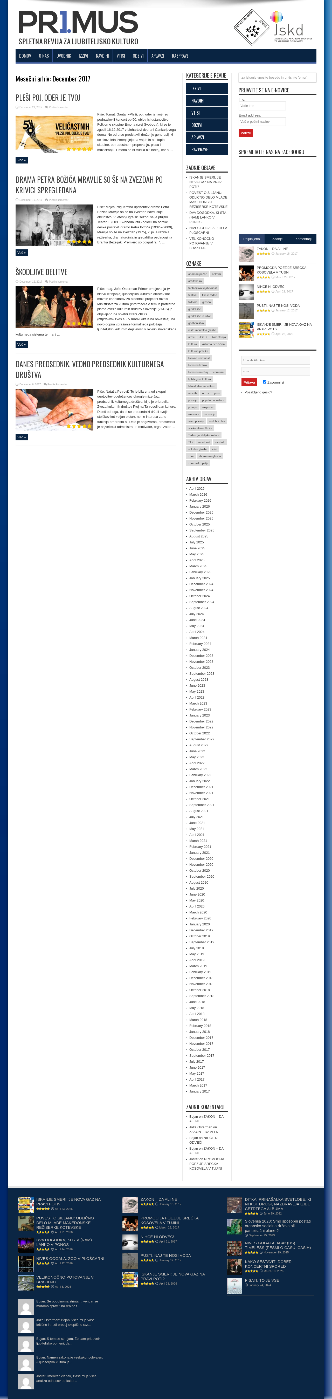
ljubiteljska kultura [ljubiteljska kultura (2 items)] (199, 379)
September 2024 (201, 602)
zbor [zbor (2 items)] (191, 456)
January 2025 (199, 578)
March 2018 (198, 1020)
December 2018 (201, 978)
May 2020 (196, 900)
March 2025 (198, 566)
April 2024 (197, 632)
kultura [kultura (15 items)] (192, 344)
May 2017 (196, 1073)
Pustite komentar (58, 107)
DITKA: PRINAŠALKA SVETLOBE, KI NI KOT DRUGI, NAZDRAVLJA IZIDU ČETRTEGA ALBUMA (278, 1204)
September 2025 (201, 530)
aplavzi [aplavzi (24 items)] (216, 274)
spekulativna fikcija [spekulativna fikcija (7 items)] (200, 428)
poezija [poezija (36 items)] (192, 400)
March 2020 (198, 912)
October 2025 (199, 524)
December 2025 (201, 512)
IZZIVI (196, 88)
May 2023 (196, 691)
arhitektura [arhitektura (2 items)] (195, 281)
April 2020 (197, 906)
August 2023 (198, 679)
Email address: (250, 115)
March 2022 (198, 769)
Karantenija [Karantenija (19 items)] (218, 337)
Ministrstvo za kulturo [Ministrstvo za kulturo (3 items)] (201, 386)
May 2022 (196, 757)
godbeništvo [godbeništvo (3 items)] (196, 323)
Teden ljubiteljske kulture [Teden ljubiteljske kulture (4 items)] (203, 435)
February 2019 (200, 972)
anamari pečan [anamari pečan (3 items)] (197, 274)
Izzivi (83, 56)
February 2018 (200, 1026)
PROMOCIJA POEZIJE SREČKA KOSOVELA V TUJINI (206, 1163)
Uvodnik (64, 56)
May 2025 (196, 554)
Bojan (193, 1138)
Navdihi (102, 56)
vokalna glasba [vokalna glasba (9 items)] (197, 449)
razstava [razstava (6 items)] (193, 414)
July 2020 (196, 888)
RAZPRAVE (199, 149)
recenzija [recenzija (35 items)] (209, 414)
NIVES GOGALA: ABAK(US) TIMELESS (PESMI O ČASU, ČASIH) (278, 1245)
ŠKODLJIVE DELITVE (41, 272)
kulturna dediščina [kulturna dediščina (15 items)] (213, 344)
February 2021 (200, 847)
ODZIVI (196, 125)
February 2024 (200, 644)
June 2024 (197, 620)
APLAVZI (197, 137)
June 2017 (197, 1067)
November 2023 (201, 662)
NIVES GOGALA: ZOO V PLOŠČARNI (70, 1258)
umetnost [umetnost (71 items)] (204, 442)
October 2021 (199, 799)
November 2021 (201, 793)
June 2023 (197, 685)
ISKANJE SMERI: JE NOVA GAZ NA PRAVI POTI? (206, 182)
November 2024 (201, 590)
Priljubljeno (251, 239)
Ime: (242, 99)
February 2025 (200, 572)
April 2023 (197, 697)
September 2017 (201, 1055)
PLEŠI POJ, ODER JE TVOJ (48, 97)
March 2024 (198, 638)
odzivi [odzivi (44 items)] (205, 393)
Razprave (180, 56)
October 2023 (199, 668)
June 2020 (197, 894)
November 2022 (201, 727)
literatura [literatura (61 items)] (218, 372)
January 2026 (199, 506)
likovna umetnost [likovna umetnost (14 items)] (199, 358)
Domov (25, 56)
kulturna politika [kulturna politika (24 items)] (198, 351)
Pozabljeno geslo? (258, 392)
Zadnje (277, 239)
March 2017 (198, 1085)
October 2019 (199, 936)
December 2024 (201, 584)
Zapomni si (273, 382)
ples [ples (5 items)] (216, 393)
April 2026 (197, 488)
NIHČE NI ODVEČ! (271, 287)
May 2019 (196, 954)
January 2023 (199, 715)
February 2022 (200, 775)
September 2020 (201, 876)
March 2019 (198, 966)
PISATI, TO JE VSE (262, 1280)
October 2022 (199, 733)
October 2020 (199, 870)
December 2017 (201, 1038)
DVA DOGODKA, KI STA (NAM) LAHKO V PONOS (207, 217)
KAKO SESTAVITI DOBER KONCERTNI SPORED (268, 1263)
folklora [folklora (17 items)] (192, 302)
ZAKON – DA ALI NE (205, 1132)
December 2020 (201, 859)
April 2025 (197, 560)
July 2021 (196, 817)
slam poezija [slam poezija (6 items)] (196, 421)
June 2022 (197, 751)
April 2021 (197, 835)
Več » (21, 160)
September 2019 (201, 942)
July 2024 (196, 614)
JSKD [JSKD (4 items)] (202, 337)
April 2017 (197, 1079)
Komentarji (303, 239)
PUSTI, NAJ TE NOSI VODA (278, 306)
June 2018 (197, 1002)
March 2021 (198, 841)
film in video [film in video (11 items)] (209, 295)
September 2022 (201, 739)
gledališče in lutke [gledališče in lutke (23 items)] (199, 316)
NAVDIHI (197, 101)
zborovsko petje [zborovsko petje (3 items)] (198, 463)
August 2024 (198, 608)
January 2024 (199, 650)
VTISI (195, 113)
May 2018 (196, 1008)
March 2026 (198, 494)
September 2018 (201, 996)
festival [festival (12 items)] (192, 295)
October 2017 (199, 1050)
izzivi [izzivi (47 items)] (191, 337)
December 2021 (201, 787)
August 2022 (198, 745)
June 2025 (197, 548)
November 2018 (201, 984)
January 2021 (199, 853)
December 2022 (201, 721)
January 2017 (199, 1091)
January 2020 (199, 924)
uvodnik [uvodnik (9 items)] (220, 442)
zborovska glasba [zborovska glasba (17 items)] (210, 456)
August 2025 (198, 536)
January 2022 (199, 781)
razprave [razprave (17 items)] (207, 407)
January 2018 (199, 1032)
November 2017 (201, 1044)
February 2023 (200, 709)
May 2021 (196, 829)
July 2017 (196, 1061)
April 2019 (197, 960)
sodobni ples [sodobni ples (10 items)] (217, 421)
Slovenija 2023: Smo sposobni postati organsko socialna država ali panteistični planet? (278, 1226)
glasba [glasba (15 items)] (206, 302)
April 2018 (197, 1014)
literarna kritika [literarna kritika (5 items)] (197, 365)
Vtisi (121, 56)
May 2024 (196, 626)
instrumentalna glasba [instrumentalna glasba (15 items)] (202, 330)
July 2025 (196, 542)
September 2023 (201, 673)
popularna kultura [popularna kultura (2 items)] (213, 400)
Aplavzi (157, 56)
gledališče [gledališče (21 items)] (194, 309)
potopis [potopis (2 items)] (192, 407)
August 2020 (198, 882)
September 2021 (201, 805)
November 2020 (201, 864)
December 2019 (201, 930)
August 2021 (198, 811)
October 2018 (199, 990)
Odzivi (138, 56)
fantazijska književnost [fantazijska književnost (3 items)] (202, 288)
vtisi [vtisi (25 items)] (214, 449)
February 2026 (200, 500)
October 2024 (199, 596)
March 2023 (198, 703)
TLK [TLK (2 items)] (190, 442)
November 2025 (201, 518)
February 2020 (200, 918)
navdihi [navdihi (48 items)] (192, 393)
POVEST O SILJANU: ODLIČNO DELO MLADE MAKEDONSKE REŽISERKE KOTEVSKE (65, 1223)
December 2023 (201, 656)
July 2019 (196, 948)
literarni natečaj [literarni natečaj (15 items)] (198, 372)
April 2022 (197, 763)
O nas (44, 56)
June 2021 (197, 823)
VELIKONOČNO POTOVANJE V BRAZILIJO (201, 243)
